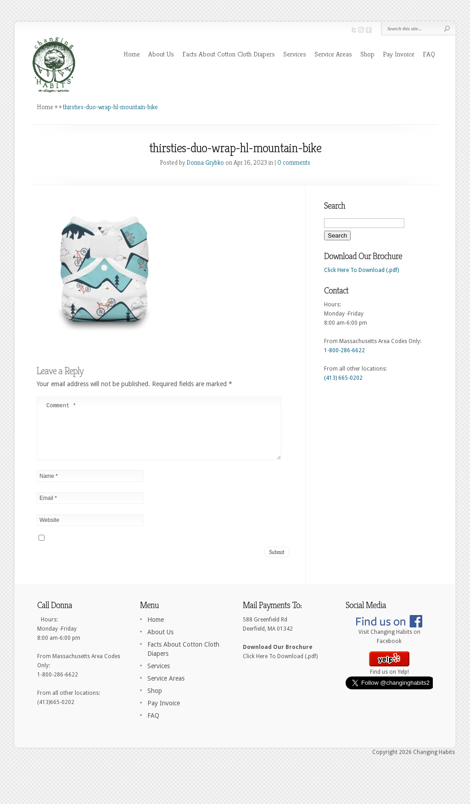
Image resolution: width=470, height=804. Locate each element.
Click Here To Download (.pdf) (361, 270)
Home (131, 54)
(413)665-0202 (55, 713)
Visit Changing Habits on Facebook (389, 644)
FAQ (429, 54)
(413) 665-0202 (343, 378)
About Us (161, 54)
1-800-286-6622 (344, 350)
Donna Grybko (205, 162)
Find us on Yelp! (389, 679)
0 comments (293, 162)
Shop (367, 54)
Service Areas (333, 54)
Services (294, 54)
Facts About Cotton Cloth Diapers (228, 54)
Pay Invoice (398, 54)
